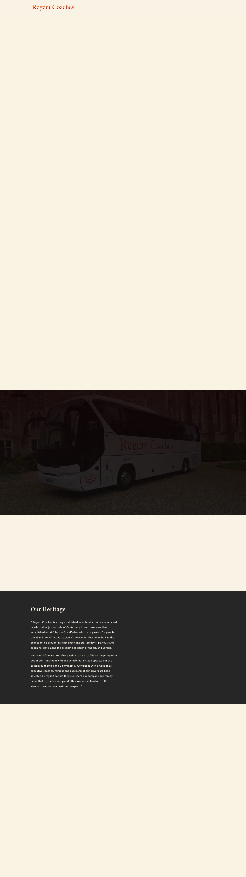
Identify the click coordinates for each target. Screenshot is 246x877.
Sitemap (35, 863)
